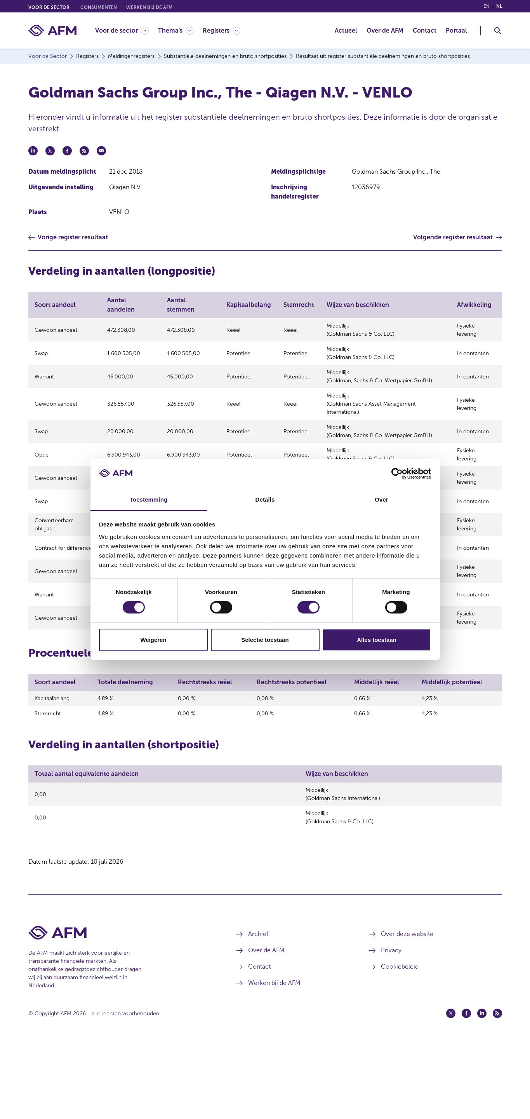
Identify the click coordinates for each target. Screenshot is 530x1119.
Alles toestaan (376, 639)
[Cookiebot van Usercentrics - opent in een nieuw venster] (397, 473)
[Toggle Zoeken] (497, 30)
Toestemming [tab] (149, 499)
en (486, 6)
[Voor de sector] (122, 30)
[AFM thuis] (52, 30)
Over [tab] (381, 499)
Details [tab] (265, 499)
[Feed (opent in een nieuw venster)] (497, 1089)
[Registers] (221, 30)
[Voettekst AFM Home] (121, 1008)
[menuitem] (126, 30)
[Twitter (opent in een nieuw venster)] (450, 1089)
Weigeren (153, 639)
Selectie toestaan (265, 639)
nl (499, 6)
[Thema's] (175, 30)
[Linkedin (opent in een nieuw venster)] (482, 1089)
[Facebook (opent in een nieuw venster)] (466, 1089)
